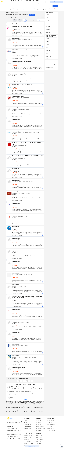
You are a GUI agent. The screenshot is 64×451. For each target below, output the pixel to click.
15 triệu (14, 30)
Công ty (17, 23)
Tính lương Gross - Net (28, 435)
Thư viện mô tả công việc (51, 430)
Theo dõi (32, 14)
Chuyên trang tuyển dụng (51, 424)
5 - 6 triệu (14, 54)
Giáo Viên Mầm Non (16, 38)
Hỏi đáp (25, 422)
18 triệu (14, 77)
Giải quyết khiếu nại (27, 426)
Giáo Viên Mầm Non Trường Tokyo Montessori (21, 61)
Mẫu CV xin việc (38, 420)
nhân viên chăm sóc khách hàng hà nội (14, 396)
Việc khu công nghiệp (39, 443)
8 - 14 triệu (14, 230)
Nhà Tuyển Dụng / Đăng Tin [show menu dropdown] (56, 1)
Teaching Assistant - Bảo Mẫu (18, 96)
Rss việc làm (51, 449)
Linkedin (16, 438)
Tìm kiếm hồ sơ (49, 422)
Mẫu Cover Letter (38, 422)
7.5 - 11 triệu (14, 184)
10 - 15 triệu (14, 196)
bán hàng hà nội (10, 398)
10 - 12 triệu (14, 207)
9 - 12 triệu (14, 88)
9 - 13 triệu (14, 42)
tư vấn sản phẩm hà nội (12, 394)
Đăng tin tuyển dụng (50, 420)
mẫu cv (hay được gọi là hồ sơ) (25, 402)
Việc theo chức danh (39, 435)
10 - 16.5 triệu (15, 371)
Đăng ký (47, 1)
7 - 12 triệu (14, 288)
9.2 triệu (14, 336)
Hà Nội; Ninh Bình (15, 171)
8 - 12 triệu (14, 123)
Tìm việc (55, 6)
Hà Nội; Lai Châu (15, 264)
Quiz (38, 3)
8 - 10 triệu (14, 242)
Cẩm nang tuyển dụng (50, 428)
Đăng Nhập (43, 1)
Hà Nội (14, 40)
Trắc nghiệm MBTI (39, 430)
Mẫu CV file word (38, 424)
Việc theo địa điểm (39, 437)
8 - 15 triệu (14, 219)
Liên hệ (25, 420)
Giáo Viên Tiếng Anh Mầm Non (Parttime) (20, 49)
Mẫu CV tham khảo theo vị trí (40, 428)
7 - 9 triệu (14, 65)
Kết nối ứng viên (49, 426)
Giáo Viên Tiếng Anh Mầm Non (18, 131)
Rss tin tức (56, 449)
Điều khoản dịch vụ (27, 428)
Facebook (9, 438)
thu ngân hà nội (10, 397)
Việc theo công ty (38, 441)
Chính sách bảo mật (27, 424)
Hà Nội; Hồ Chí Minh (16, 29)
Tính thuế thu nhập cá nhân (28, 437)
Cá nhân (13, 23)
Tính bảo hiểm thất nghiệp (28, 443)
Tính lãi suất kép (27, 439)
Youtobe (12, 438)
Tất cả (8, 23)
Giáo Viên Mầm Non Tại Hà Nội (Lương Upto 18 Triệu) (22, 73)
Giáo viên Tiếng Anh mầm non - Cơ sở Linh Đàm (22, 84)
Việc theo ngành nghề (39, 439)
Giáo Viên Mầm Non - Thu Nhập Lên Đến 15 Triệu (22, 26)
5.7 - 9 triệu (14, 172)
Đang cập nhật (15, 100)
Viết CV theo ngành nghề (40, 426)
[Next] (32, 381)
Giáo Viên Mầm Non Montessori (18, 367)
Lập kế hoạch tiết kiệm (28, 441)
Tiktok (19, 438)
